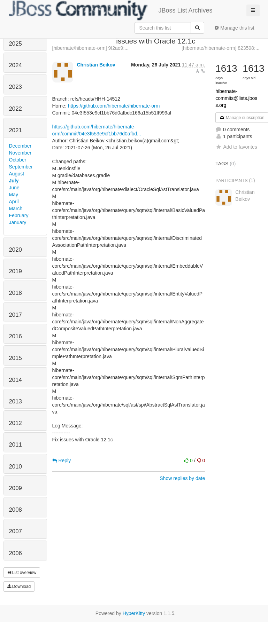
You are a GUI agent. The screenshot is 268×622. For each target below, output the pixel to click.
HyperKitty (134, 613)
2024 (15, 65)
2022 (15, 108)
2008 (15, 509)
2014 (15, 380)
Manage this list (234, 28)
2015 (15, 358)
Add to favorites (236, 147)
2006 (15, 553)
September (21, 167)
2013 (15, 401)
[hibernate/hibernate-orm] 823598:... (220, 48)
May (13, 194)
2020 (15, 249)
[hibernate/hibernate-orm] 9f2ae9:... (90, 48)
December (20, 146)
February (19, 215)
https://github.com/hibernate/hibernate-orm (114, 106)
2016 (15, 336)
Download (19, 586)
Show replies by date (182, 478)
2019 (15, 271)
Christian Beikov (96, 65)
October (17, 160)
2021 (15, 130)
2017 (15, 315)
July (14, 180)
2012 (15, 423)
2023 (15, 87)
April (14, 201)
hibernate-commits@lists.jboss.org (236, 98)
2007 (15, 531)
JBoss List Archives (111, 10)
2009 (15, 488)
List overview (22, 572)
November (20, 153)
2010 (15, 466)
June (14, 187)
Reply (61, 460)
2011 (15, 444)
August (16, 173)
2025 (15, 43)
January (17, 222)
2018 (15, 293)
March (16, 208)
